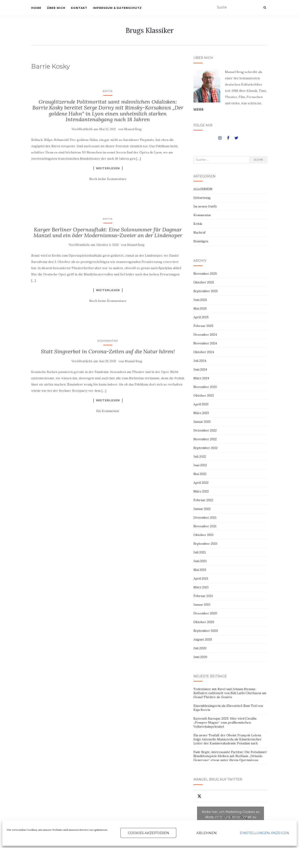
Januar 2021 (201, 605)
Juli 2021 (199, 552)
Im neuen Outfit (205, 206)
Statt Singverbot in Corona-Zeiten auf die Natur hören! (108, 351)
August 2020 (202, 639)
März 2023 (201, 413)
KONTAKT (79, 8)
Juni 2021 (200, 561)
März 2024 (201, 378)
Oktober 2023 (203, 396)
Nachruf (199, 232)
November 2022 (205, 439)
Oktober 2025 (203, 282)
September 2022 (205, 448)
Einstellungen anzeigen (264, 833)
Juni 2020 (200, 657)
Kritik (108, 91)
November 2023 (205, 387)
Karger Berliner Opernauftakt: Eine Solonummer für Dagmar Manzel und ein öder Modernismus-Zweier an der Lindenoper (107, 232)
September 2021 (205, 544)
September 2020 (205, 631)
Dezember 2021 (204, 517)
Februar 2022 (203, 500)
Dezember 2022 (205, 430)
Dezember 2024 (205, 335)
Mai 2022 (199, 474)
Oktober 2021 (203, 535)
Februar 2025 (203, 326)
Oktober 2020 (203, 622)
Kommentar (108, 340)
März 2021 (201, 587)
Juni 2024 (200, 369)
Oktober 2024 (203, 352)
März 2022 (201, 491)
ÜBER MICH (56, 8)
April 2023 (200, 404)
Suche (258, 159)
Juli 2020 (199, 648)
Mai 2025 (200, 308)
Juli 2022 (199, 456)
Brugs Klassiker (150, 30)
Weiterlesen (108, 168)
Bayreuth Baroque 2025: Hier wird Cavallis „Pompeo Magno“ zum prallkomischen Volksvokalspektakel (224, 722)
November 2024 (205, 343)
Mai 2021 (199, 570)
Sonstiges (200, 241)
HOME (36, 8)
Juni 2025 (200, 300)
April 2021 (200, 578)
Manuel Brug (133, 129)
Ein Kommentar (107, 411)
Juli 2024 (199, 361)
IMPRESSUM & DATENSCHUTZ (117, 8)
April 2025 (201, 317)
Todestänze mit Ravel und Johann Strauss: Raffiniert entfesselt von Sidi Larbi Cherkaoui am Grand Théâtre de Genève (229, 693)
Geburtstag (202, 198)
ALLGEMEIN (202, 189)
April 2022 (200, 483)
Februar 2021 (203, 596)
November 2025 (205, 274)
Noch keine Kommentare (108, 179)
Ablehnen (206, 833)
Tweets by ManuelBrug (230, 817)
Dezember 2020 (205, 613)
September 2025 (205, 291)
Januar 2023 (202, 422)
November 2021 (204, 526)
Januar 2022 (202, 509)
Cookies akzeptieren (148, 833)
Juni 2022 (200, 465)
